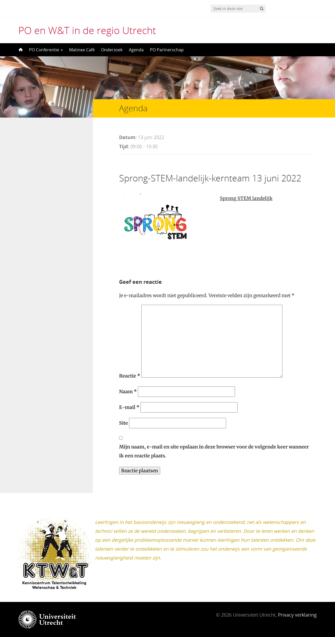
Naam (128, 392)
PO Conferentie (46, 50)
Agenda (136, 50)
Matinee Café (82, 50)
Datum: (128, 137)
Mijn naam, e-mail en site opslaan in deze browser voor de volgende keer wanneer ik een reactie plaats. (214, 451)
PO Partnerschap (167, 50)
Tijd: (124, 146)
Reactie (129, 376)
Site (123, 423)
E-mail (129, 407)
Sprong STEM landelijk (246, 198)
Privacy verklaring (297, 615)
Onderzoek (111, 50)
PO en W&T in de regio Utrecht (87, 30)
